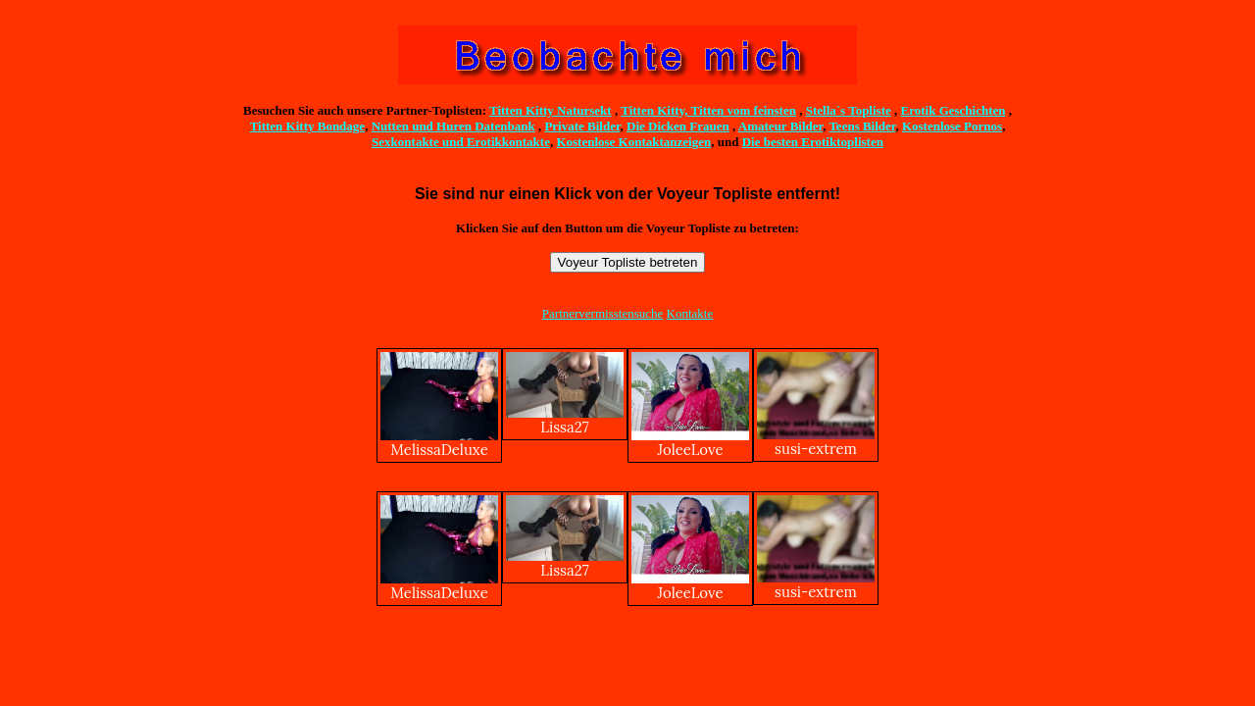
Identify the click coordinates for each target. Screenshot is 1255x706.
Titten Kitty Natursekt (550, 110)
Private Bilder (582, 126)
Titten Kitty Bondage (308, 126)
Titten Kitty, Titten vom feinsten (708, 110)
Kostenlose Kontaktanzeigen (633, 141)
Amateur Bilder (780, 126)
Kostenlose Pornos (952, 126)
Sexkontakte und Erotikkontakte (461, 141)
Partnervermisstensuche (602, 313)
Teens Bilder (861, 126)
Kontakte (690, 313)
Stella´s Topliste (848, 110)
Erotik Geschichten (953, 110)
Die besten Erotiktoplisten (812, 141)
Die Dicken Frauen (678, 126)
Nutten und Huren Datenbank (453, 126)
